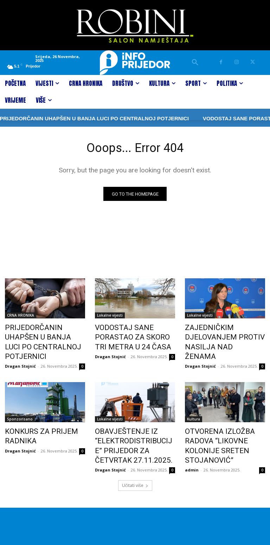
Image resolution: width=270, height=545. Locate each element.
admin (192, 441)
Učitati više (135, 465)
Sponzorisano (20, 406)
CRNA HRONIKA (20, 317)
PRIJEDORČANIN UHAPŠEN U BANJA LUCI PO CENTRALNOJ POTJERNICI (45, 336)
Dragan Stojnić (20, 353)
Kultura (193, 406)
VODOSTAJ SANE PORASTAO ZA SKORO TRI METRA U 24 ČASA (133, 336)
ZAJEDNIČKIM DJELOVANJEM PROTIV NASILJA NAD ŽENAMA (225, 336)
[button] (195, 62)
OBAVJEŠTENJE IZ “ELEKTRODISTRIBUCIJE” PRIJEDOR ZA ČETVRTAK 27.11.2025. (128, 429)
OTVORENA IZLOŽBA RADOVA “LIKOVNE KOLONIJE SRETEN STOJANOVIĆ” (224, 425)
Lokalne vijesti (110, 317)
